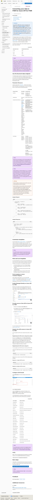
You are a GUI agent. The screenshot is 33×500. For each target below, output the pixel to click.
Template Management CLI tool (26, 281)
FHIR (16, 33)
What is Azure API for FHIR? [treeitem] (6, 13)
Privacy (19, 498)
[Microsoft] (1, 1)
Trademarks (6, 499)
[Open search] (29, 1)
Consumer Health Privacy (24, 498)
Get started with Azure (28, 3)
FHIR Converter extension (22, 241)
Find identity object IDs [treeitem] (5, 35)
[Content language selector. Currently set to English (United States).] (5, 496)
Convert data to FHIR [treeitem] (5, 32)
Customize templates (16, 18)
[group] (22, 123)
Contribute (15, 498)
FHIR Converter (15, 40)
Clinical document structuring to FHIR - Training (19, 487)
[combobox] (6, 7)
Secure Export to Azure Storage (25, 449)
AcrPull (18, 311)
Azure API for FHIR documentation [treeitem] (4, 10)
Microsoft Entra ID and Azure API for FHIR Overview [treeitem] (6, 44)
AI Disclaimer (2, 498)
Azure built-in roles (16, 327)
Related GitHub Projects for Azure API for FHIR (20, 466)
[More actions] (31, 6)
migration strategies (21, 26)
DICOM (20, 33)
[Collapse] (10, 5)
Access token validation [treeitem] (5, 46)
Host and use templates (16, 19)
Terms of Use (2, 499)
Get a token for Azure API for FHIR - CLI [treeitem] (6, 38)
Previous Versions (7, 498)
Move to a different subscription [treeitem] (4, 40)
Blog (11, 498)
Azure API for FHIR (17, 6)
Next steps (14, 20)
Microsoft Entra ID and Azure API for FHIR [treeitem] (6, 20)
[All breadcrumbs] (13, 6)
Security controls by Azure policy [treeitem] (5, 17)
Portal (23, 3)
